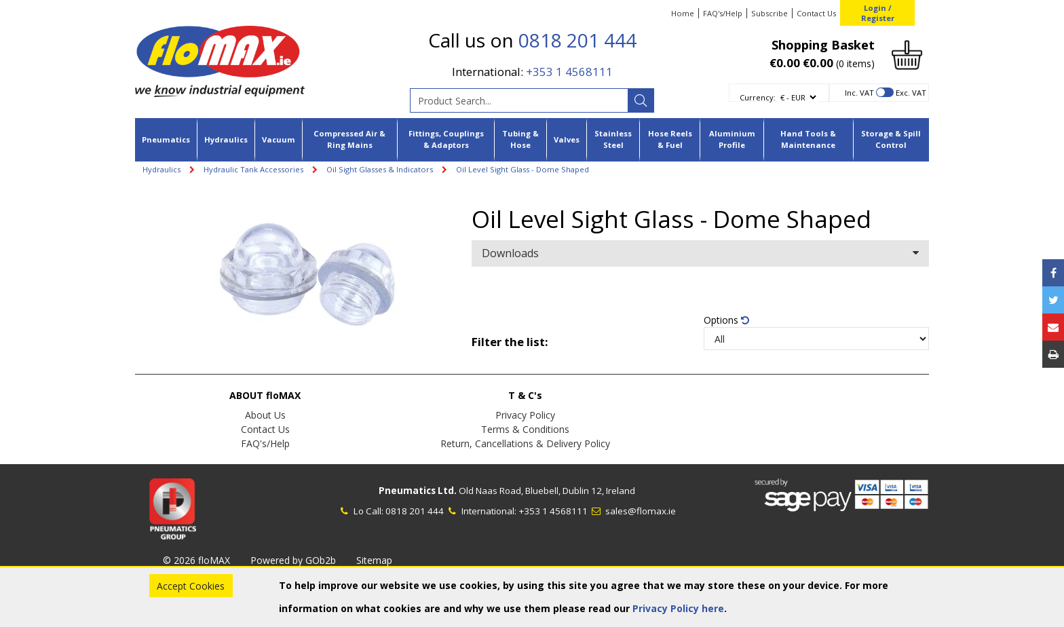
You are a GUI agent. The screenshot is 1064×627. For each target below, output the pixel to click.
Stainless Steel (613, 139)
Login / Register (877, 13)
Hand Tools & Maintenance (808, 139)
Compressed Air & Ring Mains (349, 139)
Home (682, 13)
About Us (265, 414)
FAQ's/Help (722, 13)
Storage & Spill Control (891, 139)
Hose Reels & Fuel (670, 139)
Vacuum (278, 139)
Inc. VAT (859, 93)
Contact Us (816, 13)
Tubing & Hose (520, 139)
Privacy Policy (525, 414)
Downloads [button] (700, 253)
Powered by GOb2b (293, 560)
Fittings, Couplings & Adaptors (446, 139)
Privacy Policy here (678, 608)
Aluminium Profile (732, 139)
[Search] (640, 100)
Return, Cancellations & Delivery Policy (525, 443)
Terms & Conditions (525, 429)
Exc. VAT (911, 93)
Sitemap (374, 560)
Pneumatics (166, 139)
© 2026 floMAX (196, 560)
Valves (567, 139)
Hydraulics (226, 139)
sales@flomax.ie (633, 511)
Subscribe (769, 13)
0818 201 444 (577, 40)
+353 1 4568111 (569, 71)
